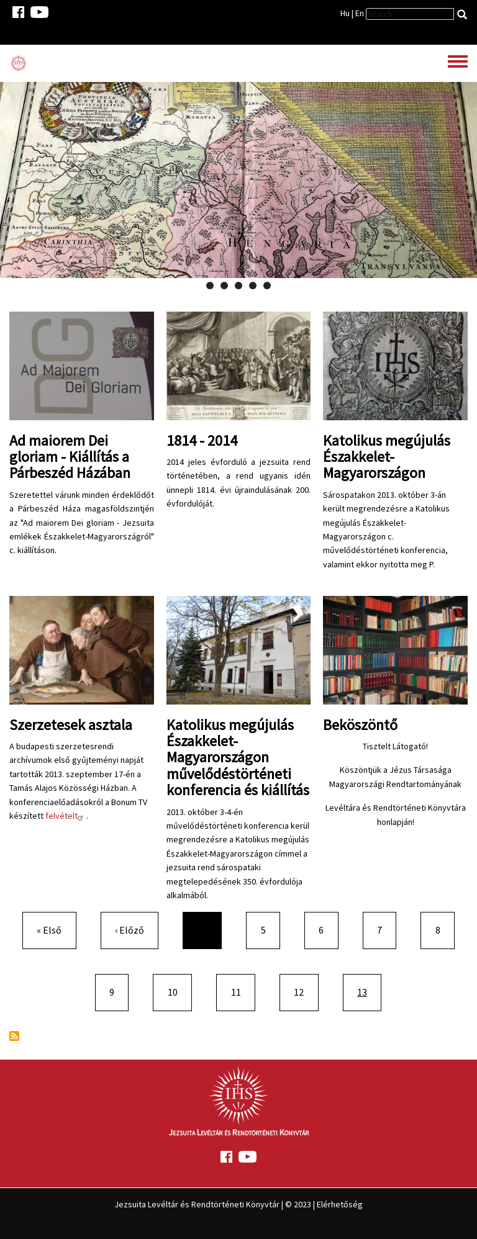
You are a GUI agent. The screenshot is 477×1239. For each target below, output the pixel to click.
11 (241, 991)
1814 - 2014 (201, 440)
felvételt (65, 815)
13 (369, 991)
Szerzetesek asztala (70, 724)
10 (177, 991)
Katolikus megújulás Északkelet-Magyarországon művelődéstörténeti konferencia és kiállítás (237, 757)
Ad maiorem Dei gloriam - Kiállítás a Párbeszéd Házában (69, 457)
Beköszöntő (360, 724)
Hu (345, 13)
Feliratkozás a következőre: (14, 1036)
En (359, 13)
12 (303, 991)
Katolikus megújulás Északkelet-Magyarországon (386, 457)
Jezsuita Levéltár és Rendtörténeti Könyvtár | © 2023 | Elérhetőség (238, 1204)
